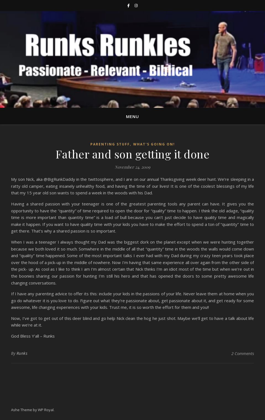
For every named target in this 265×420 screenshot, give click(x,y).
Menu (132, 116)
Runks (22, 353)
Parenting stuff (110, 144)
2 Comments (242, 353)
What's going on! (154, 144)
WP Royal (46, 409)
